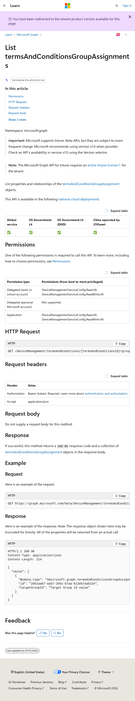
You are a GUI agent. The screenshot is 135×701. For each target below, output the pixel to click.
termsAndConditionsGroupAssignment (90, 183)
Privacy (96, 682)
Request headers (19, 107)
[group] (67, 351)
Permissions (16, 96)
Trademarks (78, 688)
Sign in (127, 5)
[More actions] (126, 34)
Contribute (79, 682)
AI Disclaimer (16, 682)
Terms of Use (58, 688)
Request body (17, 113)
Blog (61, 682)
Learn (8, 35)
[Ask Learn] (118, 34)
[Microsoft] (67, 5)
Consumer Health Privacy (24, 688)
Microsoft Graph (27, 35)
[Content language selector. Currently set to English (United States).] (27, 672)
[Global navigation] (4, 6)
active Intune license (102, 165)
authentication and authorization (106, 393)
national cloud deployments (78, 199)
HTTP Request (17, 102)
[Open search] (117, 6)
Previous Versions (42, 682)
